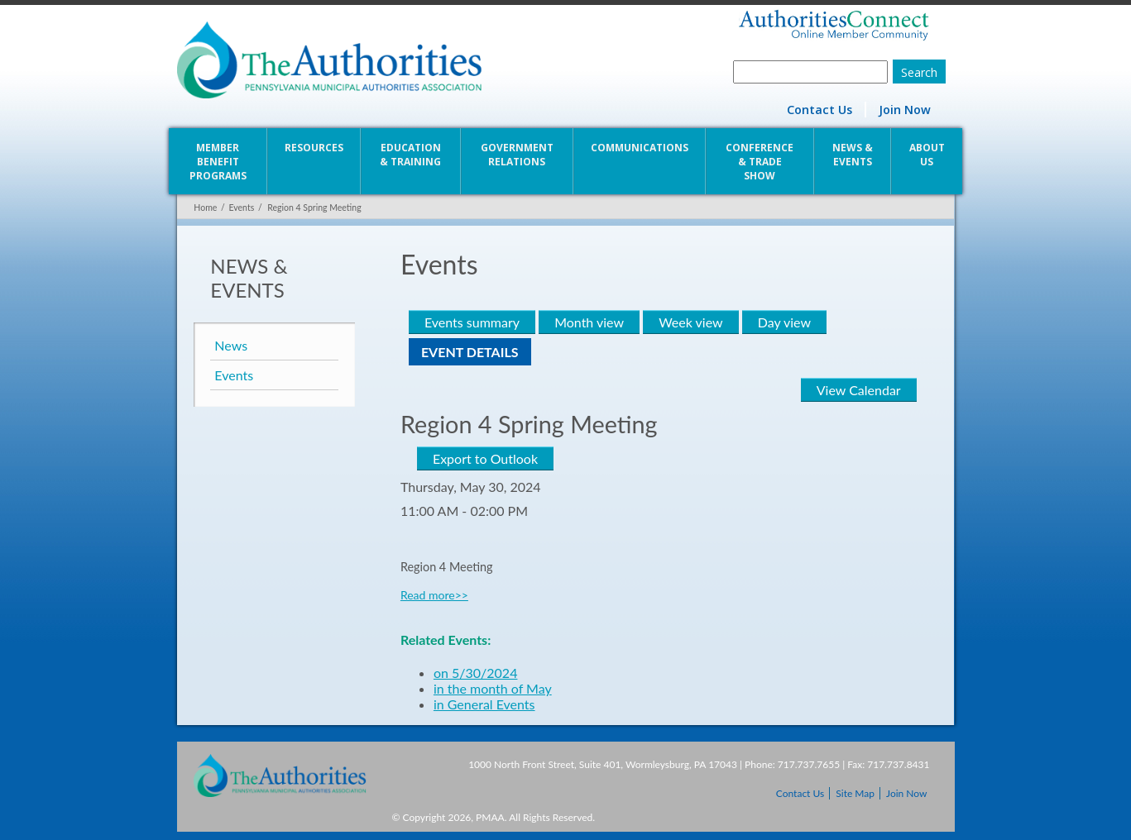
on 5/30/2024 (476, 672)
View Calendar (859, 390)
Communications (639, 148)
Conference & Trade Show (760, 162)
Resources (313, 148)
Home (205, 207)
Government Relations (517, 155)
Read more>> (434, 595)
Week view (690, 322)
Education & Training (410, 155)
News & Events (853, 155)
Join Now (905, 109)
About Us (928, 155)
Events (241, 207)
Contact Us (819, 109)
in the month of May (493, 688)
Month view (589, 322)
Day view (783, 322)
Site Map (855, 793)
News (230, 345)
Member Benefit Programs (217, 162)
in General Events (484, 704)
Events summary (472, 322)
